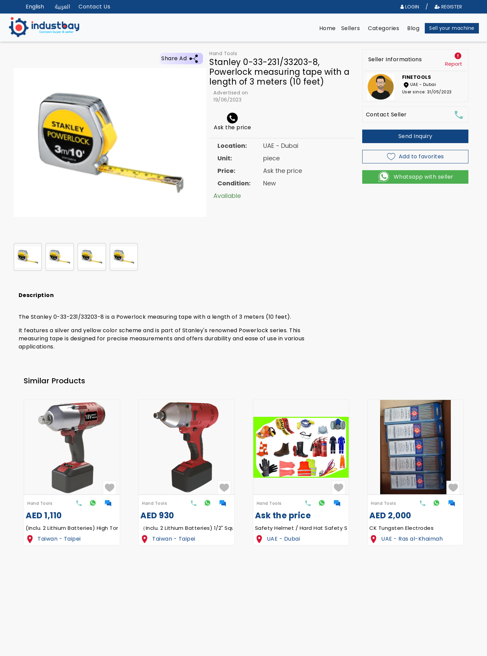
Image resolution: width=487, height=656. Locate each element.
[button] (328, 28)
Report (453, 63)
